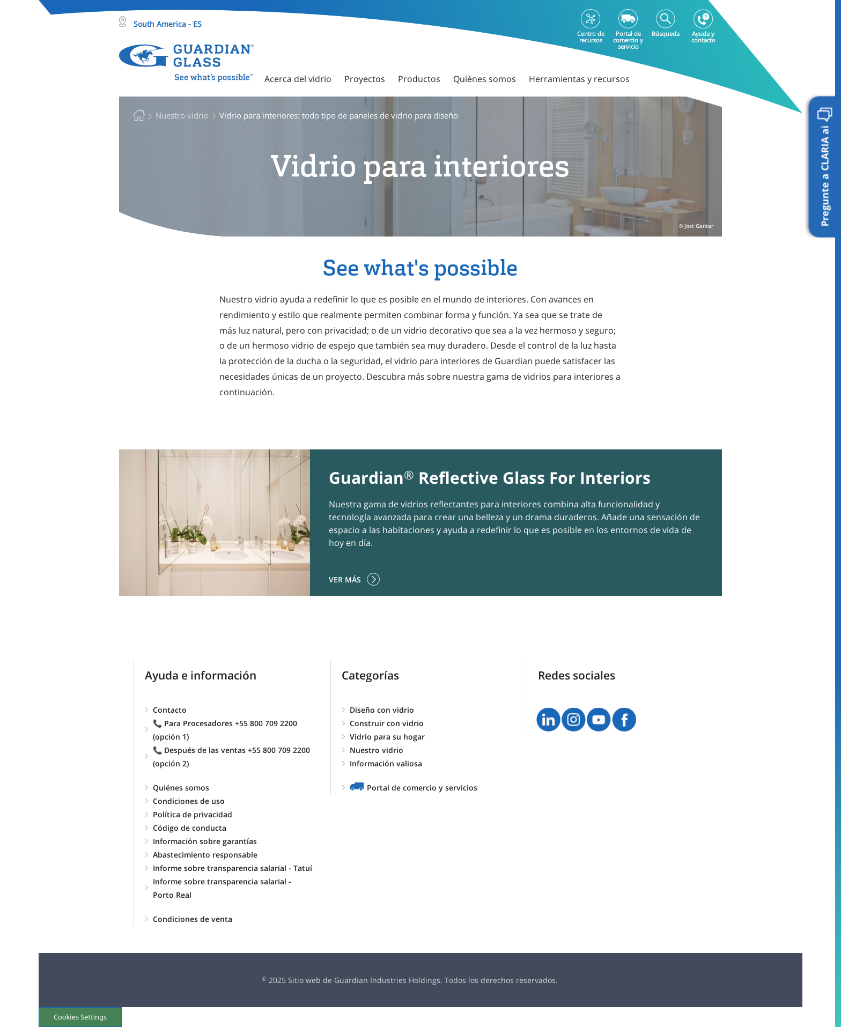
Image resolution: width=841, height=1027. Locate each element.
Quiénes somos (181, 787)
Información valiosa (386, 763)
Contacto (170, 710)
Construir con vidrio (387, 723)
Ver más (345, 579)
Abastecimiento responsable (205, 854)
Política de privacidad (192, 814)
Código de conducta (189, 828)
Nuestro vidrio (376, 750)
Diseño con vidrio (382, 710)
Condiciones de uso (189, 801)
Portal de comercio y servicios (422, 787)
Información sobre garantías (205, 841)
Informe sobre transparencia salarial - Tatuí (232, 868)
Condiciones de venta (192, 919)
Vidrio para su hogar (387, 737)
